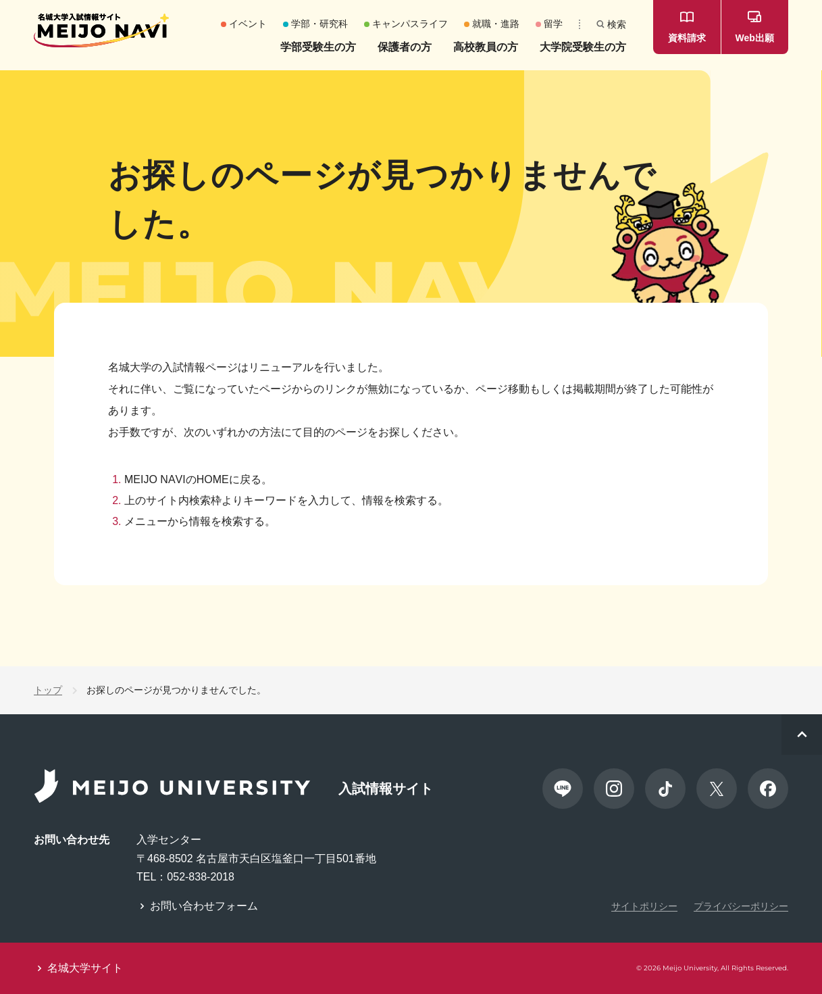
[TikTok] (665, 788)
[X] (716, 788)
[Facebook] (768, 788)
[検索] (611, 24)
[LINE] (562, 788)
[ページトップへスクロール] (801, 734)
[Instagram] (614, 788)
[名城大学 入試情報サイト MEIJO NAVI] (101, 31)
